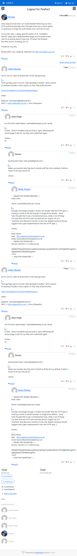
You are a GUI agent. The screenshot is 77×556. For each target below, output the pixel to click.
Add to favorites (9, 493)
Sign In (58, 3)
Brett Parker (24, 189)
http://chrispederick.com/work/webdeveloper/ (19, 90)
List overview (6, 476)
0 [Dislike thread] (67, 56)
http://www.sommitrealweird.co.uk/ (31, 236)
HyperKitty (39, 552)
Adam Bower (14, 68)
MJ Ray (11, 17)
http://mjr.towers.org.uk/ (45, 52)
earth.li (9, 2)
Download (8, 482)
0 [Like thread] (62, 56)
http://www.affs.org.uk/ (17, 103)
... (3, 80)
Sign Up (70, 3)
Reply (4, 58)
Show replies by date (67, 62)
